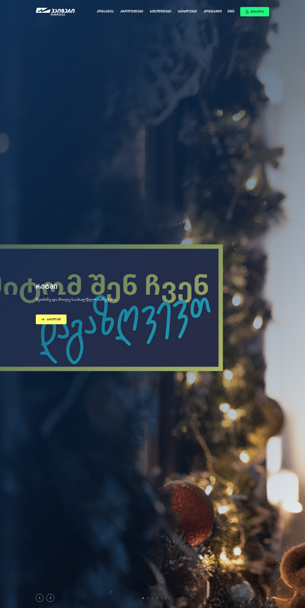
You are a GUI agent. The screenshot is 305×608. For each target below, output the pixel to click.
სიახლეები (187, 11)
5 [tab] (162, 598)
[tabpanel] (152, 304)
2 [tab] (148, 598)
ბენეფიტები (160, 11)
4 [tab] (157, 598)
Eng (231, 11)
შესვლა (255, 12)
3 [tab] (152, 598)
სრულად (51, 319)
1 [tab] (143, 598)
